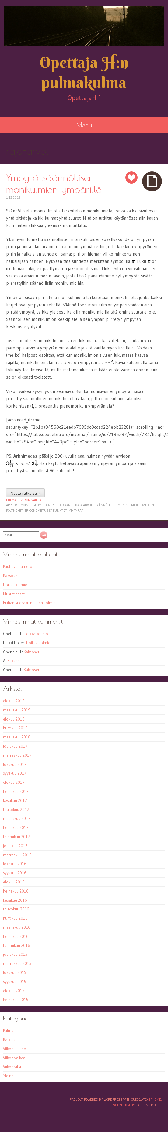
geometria (41, 505)
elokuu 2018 (14, 719)
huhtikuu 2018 (15, 727)
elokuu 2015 (13, 990)
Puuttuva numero (17, 566)
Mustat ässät (14, 593)
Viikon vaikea (31, 500)
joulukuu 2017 (15, 746)
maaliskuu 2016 (16, 927)
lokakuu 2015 (14, 972)
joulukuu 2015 (15, 954)
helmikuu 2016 (16, 936)
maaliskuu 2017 (16, 818)
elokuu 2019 (14, 700)
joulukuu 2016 (15, 845)
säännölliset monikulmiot (116, 505)
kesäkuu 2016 (15, 900)
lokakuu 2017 (14, 764)
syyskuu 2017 (14, 773)
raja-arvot (83, 505)
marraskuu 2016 (17, 854)
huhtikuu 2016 (15, 918)
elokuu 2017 (14, 782)
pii (53, 505)
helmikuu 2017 (16, 827)
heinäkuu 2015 (15, 999)
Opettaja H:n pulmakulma (84, 72)
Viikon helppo (14, 1048)
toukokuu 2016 (16, 909)
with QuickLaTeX (135, 1099)
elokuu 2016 (14, 881)
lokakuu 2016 (14, 863)
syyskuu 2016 (14, 872)
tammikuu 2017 (16, 836)
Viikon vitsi (12, 1066)
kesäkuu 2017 (15, 800)
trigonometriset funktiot (46, 510)
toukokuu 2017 (16, 809)
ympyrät (76, 510)
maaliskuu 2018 (16, 737)
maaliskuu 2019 (16, 709)
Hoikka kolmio (15, 584)
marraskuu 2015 (17, 963)
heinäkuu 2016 (16, 891)
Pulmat (12, 500)
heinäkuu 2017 (16, 791)
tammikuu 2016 (16, 945)
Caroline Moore (148, 1105)
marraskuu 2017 (17, 755)
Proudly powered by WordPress (96, 1099)
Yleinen (9, 1075)
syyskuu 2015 (14, 981)
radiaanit (65, 505)
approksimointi (18, 505)
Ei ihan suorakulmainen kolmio (29, 602)
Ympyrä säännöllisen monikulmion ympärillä (54, 183)
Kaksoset (11, 575)
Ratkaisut (11, 1039)
